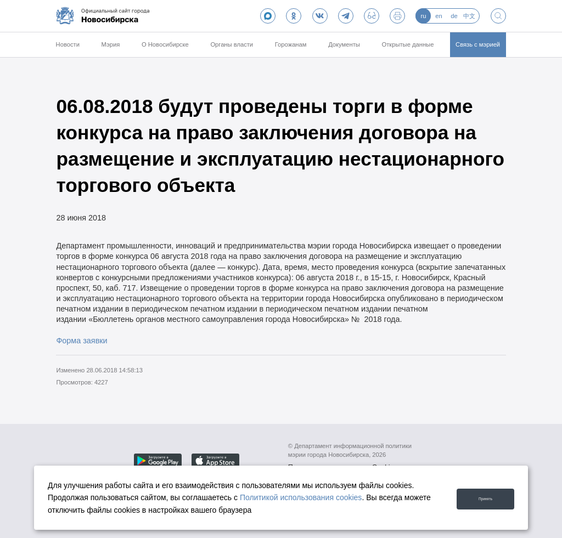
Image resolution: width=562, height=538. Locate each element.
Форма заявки (81, 340)
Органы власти (231, 44)
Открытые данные (408, 44)
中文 (469, 16)
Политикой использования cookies (301, 497)
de (454, 16)
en (438, 16)
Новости (68, 44)
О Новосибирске (165, 44)
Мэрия (111, 44)
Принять (478, 497)
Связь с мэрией (478, 44)
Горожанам (291, 44)
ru (423, 16)
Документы (344, 44)
